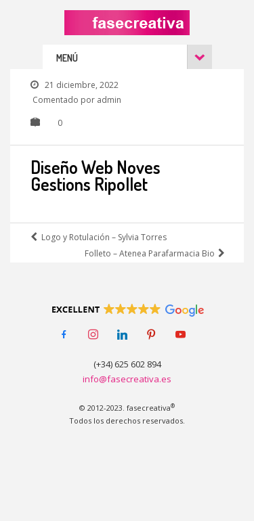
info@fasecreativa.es (127, 379)
